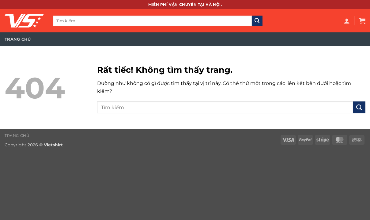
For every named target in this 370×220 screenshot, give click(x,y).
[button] (347, 21)
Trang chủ (18, 39)
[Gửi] (257, 21)
